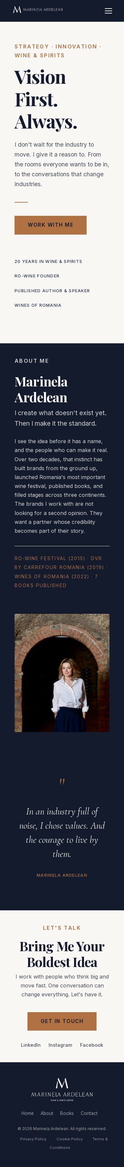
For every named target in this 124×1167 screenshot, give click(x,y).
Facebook (91, 1045)
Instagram (60, 1045)
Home (27, 1113)
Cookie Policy (70, 1139)
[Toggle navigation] (108, 11)
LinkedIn (31, 1045)
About (47, 1113)
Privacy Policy (33, 1139)
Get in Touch (62, 1021)
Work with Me (50, 225)
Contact (89, 1113)
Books (67, 1113)
